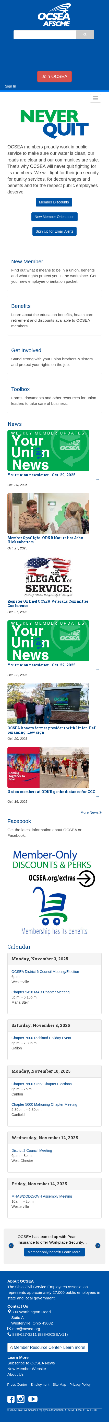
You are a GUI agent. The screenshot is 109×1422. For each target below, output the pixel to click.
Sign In (10, 86)
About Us (15, 1374)
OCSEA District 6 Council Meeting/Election (45, 972)
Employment (39, 1384)
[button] (11, 1253)
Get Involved (26, 350)
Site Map (59, 1384)
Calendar (19, 946)
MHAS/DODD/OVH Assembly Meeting (41, 1196)
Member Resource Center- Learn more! (49, 1347)
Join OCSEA (54, 76)
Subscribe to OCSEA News (31, 1363)
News (14, 423)
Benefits (21, 306)
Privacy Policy (80, 1384)
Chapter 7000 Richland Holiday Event (41, 1038)
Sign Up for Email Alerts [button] (55, 231)
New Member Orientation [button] (55, 217)
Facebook (19, 821)
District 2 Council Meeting (31, 1150)
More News (91, 812)
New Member (27, 261)
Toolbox (20, 389)
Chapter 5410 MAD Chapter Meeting (40, 992)
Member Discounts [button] (54, 202)
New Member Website (26, 1368)
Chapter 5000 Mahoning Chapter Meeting (44, 1104)
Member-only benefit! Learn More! (54, 1252)
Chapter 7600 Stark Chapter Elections (41, 1084)
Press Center (17, 1384)
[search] (45, 35)
